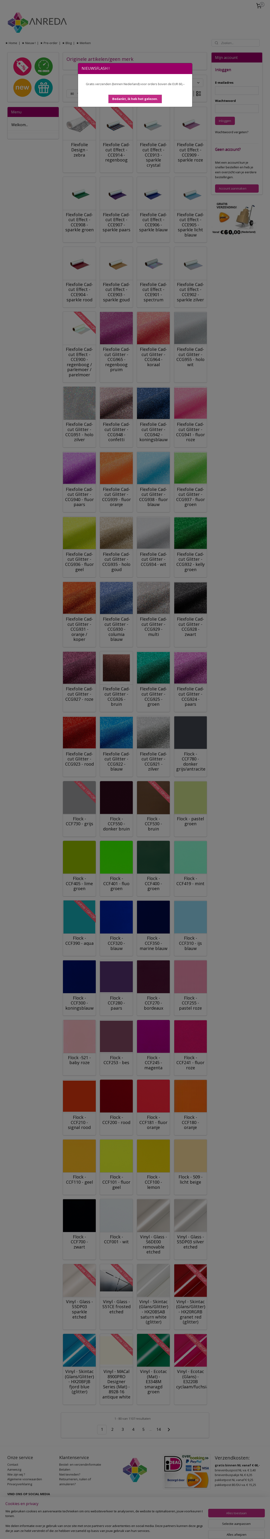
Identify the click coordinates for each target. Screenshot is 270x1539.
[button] (135, 99)
